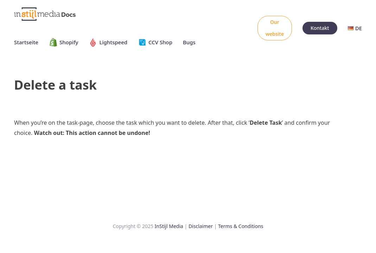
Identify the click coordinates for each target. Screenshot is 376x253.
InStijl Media (169, 226)
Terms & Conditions (240, 226)
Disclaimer (201, 226)
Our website (275, 28)
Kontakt (320, 28)
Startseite (26, 42)
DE (355, 28)
